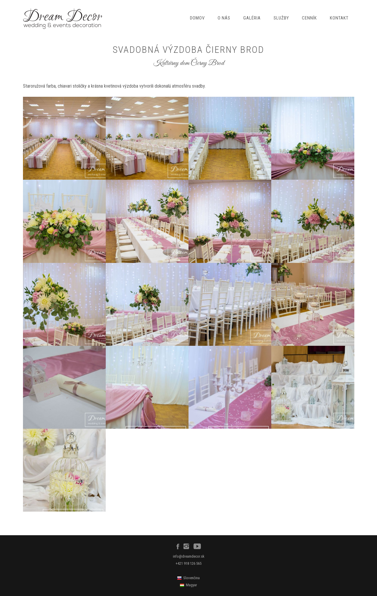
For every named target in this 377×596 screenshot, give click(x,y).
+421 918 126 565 (188, 563)
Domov (197, 18)
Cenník (309, 18)
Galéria (252, 18)
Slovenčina (191, 578)
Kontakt (339, 18)
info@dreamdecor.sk (188, 556)
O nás (224, 18)
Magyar (191, 585)
